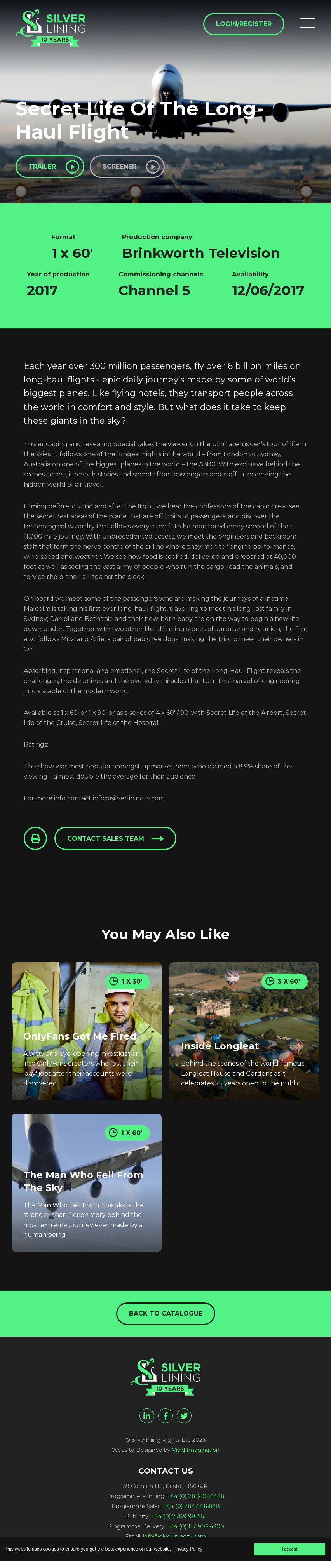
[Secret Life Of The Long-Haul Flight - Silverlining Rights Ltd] (50, 28)
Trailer (42, 166)
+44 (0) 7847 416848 (191, 1506)
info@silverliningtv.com (174, 1536)
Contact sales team (105, 838)
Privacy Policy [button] (187, 1549)
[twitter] (184, 1415)
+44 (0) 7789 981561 (178, 1516)
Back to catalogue (165, 1313)
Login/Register (244, 24)
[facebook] (165, 1415)
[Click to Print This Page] (35, 838)
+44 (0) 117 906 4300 (195, 1526)
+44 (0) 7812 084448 (196, 1496)
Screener (119, 166)
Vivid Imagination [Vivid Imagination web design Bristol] (196, 1449)
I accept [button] (289, 1549)
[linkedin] (146, 1415)
